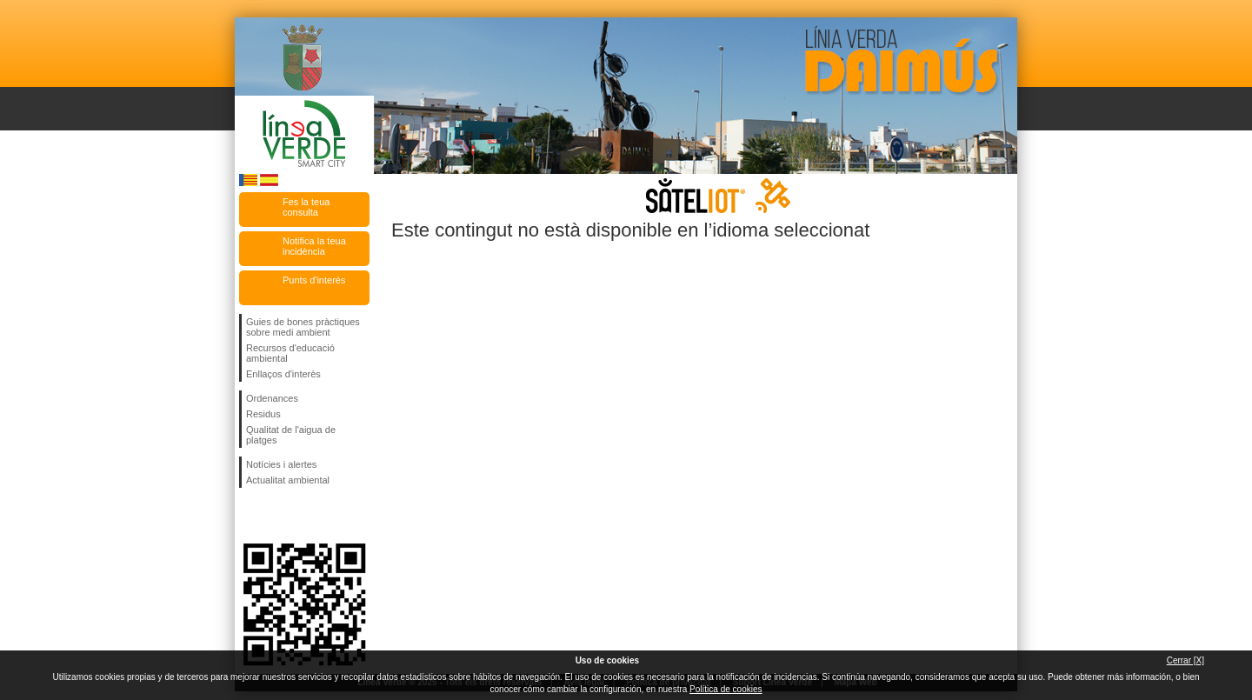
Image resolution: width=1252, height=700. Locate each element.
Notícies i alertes (281, 464)
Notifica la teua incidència (314, 246)
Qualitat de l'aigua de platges (291, 434)
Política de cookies (725, 689)
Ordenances (272, 398)
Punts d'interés (314, 280)
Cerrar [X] (1185, 660)
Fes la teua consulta (306, 207)
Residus (263, 414)
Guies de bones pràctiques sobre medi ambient (303, 327)
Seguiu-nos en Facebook (249, 515)
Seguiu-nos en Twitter (278, 515)
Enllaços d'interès (283, 374)
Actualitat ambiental (288, 480)
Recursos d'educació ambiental (290, 353)
